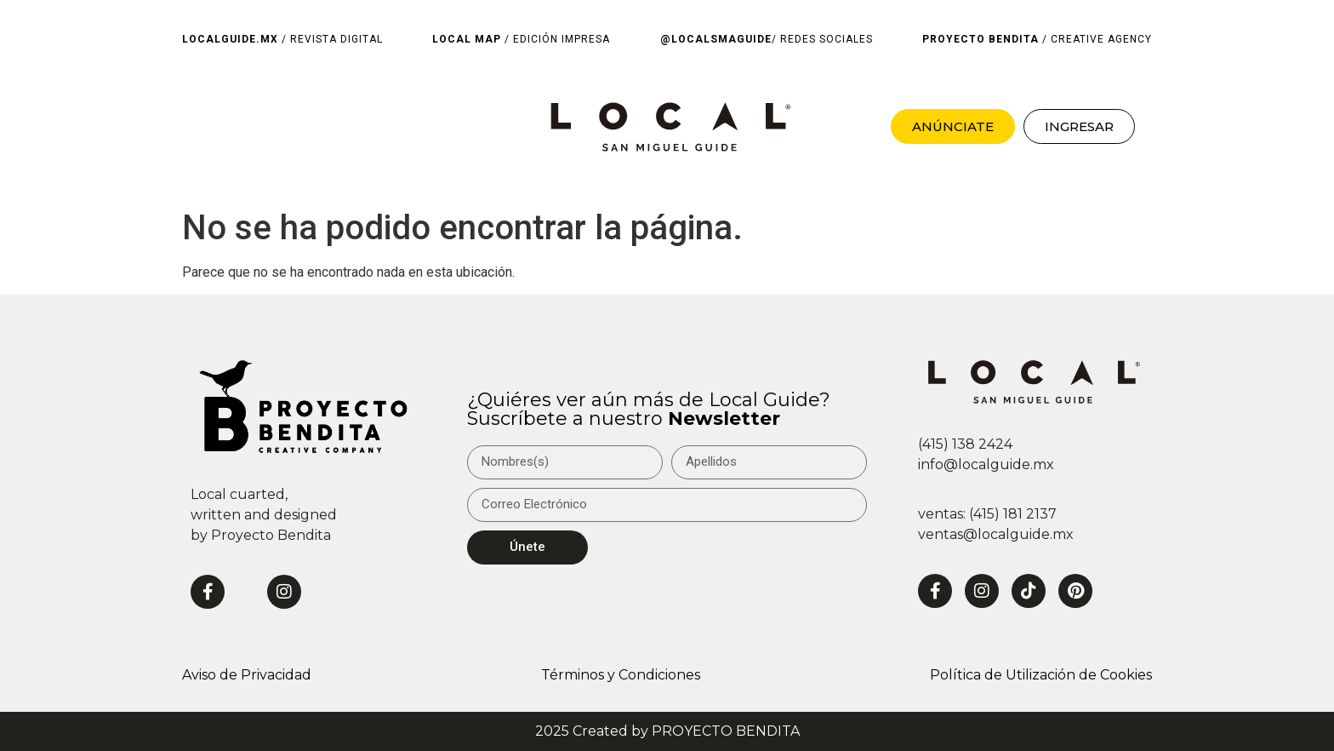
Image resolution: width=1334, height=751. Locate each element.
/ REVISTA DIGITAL (282, 39)
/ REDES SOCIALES (766, 39)
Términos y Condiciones (620, 675)
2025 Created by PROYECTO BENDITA (667, 731)
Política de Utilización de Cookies (1041, 675)
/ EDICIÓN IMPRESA (521, 39)
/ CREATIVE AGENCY (1037, 39)
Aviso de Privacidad (246, 675)
